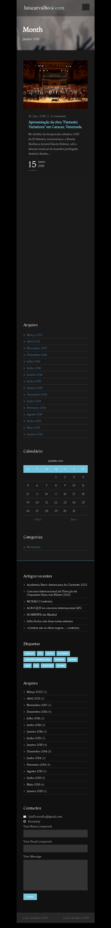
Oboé (27, 665)
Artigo (50, 653)
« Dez (37, 519)
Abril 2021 (33, 341)
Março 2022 (35, 335)
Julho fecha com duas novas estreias (50, 621)
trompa (61, 665)
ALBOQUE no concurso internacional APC (54, 608)
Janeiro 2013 (34, 434)
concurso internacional (38, 659)
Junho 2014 (34, 401)
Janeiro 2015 (35, 387)
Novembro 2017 (37, 348)
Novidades (34, 547)
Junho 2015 (34, 381)
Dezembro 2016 (37, 354)
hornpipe (59, 659)
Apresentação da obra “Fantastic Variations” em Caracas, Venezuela (55, 124)
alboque (29, 653)
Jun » (74, 519)
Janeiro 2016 (35, 374)
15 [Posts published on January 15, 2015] (56, 494)
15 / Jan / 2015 (37, 116)
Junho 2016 (34, 368)
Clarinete (63, 653)
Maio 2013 (33, 427)
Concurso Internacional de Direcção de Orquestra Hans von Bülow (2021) (52, 592)
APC (40, 653)
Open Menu (85, 7)
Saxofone (47, 665)
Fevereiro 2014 (36, 407)
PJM (36, 665)
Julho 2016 (33, 361)
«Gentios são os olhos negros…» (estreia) (53, 627)
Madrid (72, 659)
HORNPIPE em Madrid (42, 614)
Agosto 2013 (34, 414)
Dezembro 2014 (37, 394)
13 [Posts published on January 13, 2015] (37, 494)
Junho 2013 (34, 421)
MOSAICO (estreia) (39, 601)
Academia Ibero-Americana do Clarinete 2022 (57, 584)
